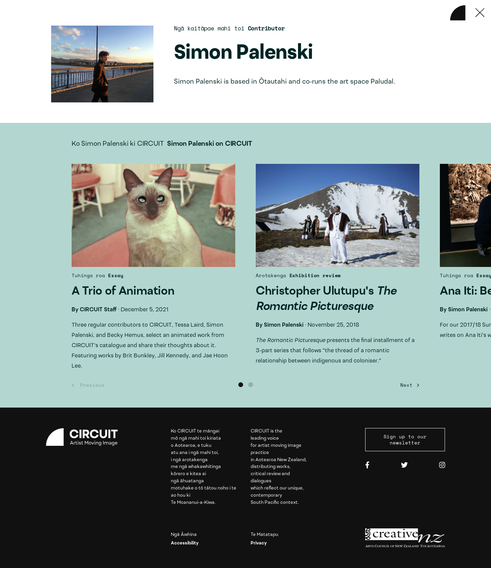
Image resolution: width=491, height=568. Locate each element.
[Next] (408, 385)
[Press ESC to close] (480, 12)
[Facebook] (367, 465)
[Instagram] (442, 465)
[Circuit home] (86, 437)
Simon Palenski (283, 325)
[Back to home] (457, 12)
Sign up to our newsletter (405, 439)
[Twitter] (404, 465)
